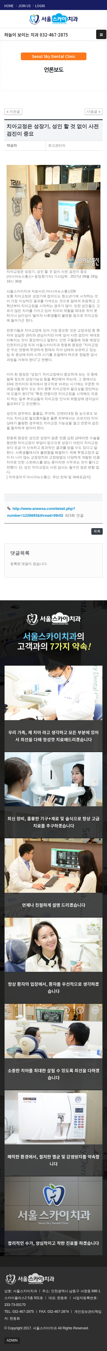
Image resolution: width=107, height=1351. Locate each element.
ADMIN (12, 1340)
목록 (97, 531)
